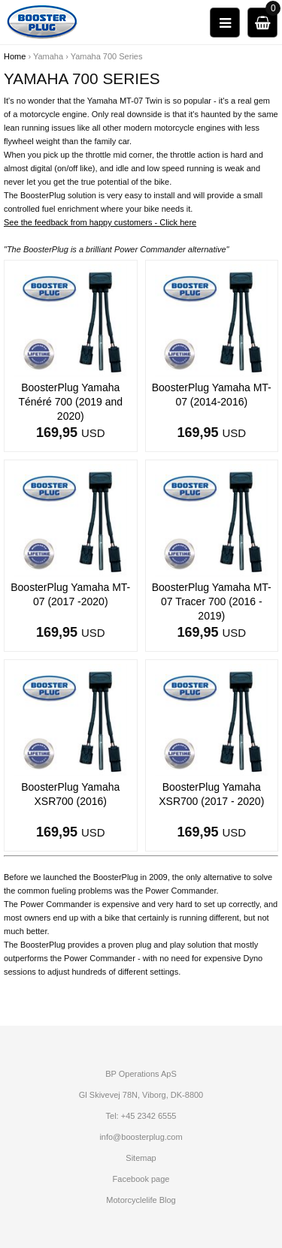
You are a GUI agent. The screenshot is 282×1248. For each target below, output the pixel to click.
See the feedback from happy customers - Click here (100, 222)
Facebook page (141, 1178)
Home (15, 56)
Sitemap (141, 1157)
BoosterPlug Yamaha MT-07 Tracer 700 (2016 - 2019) (211, 601)
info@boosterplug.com (140, 1136)
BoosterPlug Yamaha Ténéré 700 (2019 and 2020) (70, 401)
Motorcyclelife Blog (140, 1199)
